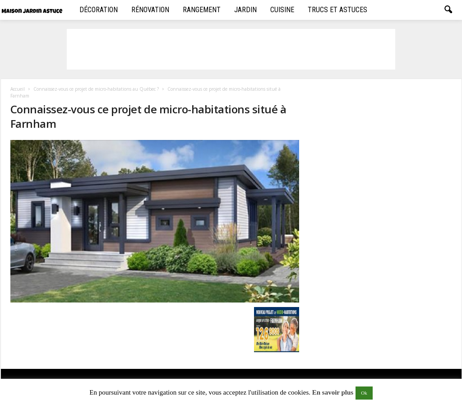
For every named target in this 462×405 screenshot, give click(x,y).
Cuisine (282, 9)
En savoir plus (332, 392)
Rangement (202, 9)
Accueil (17, 89)
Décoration (98, 9)
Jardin (245, 9)
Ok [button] (364, 393)
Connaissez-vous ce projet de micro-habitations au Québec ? (96, 89)
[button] (448, 10)
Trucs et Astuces (337, 9)
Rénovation (150, 9)
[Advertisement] (231, 49)
